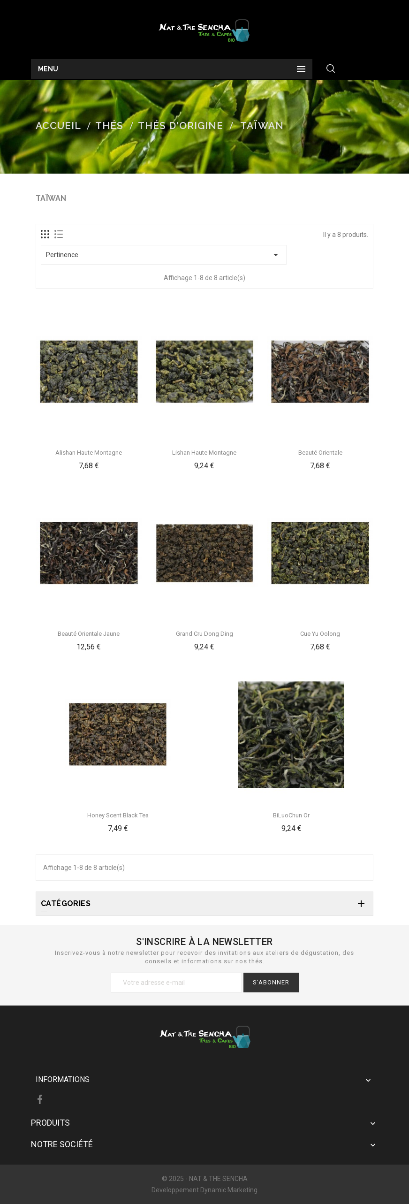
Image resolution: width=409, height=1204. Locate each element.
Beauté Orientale (320, 452)
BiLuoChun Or (291, 815)
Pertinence (163, 254)
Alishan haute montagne (88, 452)
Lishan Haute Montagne (204, 452)
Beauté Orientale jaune (89, 633)
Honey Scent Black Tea (118, 815)
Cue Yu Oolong (320, 633)
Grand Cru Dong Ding (204, 633)
